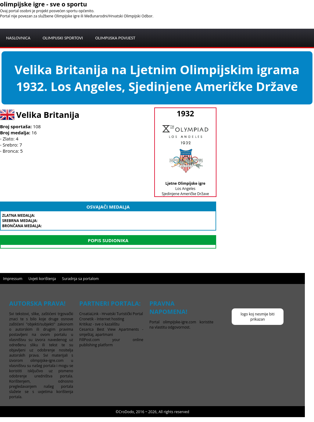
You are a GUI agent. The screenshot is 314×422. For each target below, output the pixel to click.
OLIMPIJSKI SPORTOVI (63, 38)
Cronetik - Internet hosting (101, 319)
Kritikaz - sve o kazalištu (99, 324)
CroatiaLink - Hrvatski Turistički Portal (111, 313)
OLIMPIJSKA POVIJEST (115, 38)
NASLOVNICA (18, 38)
